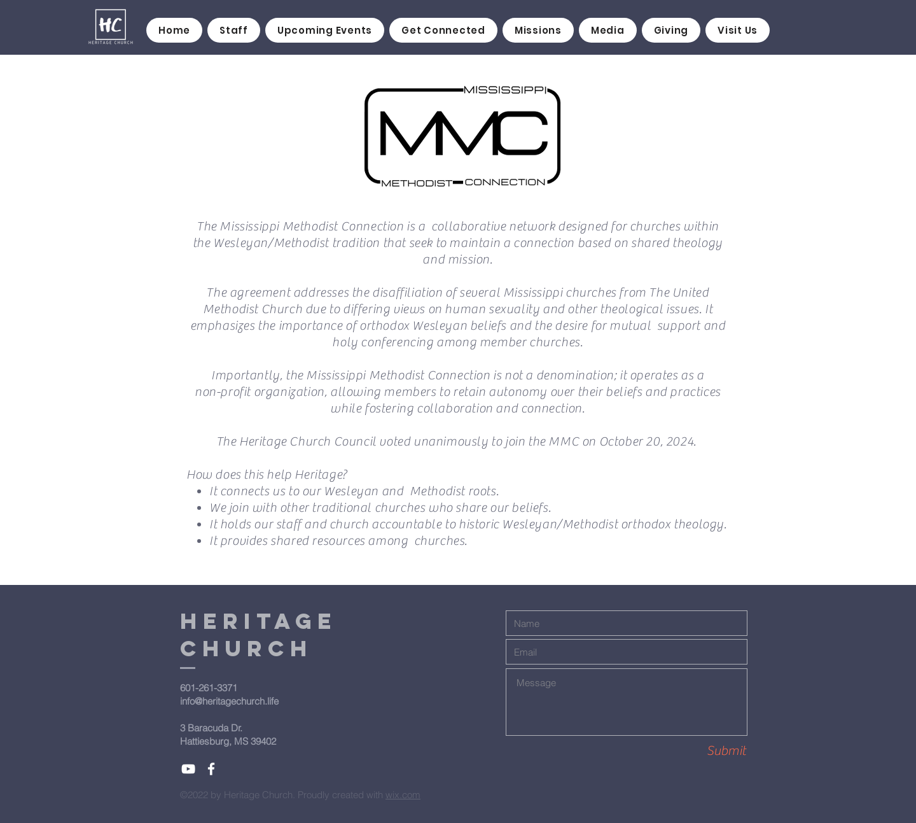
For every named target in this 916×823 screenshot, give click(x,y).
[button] (443, 30)
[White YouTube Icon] (188, 769)
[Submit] (701, 751)
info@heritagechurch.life (229, 701)
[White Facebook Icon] (211, 769)
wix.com (402, 795)
